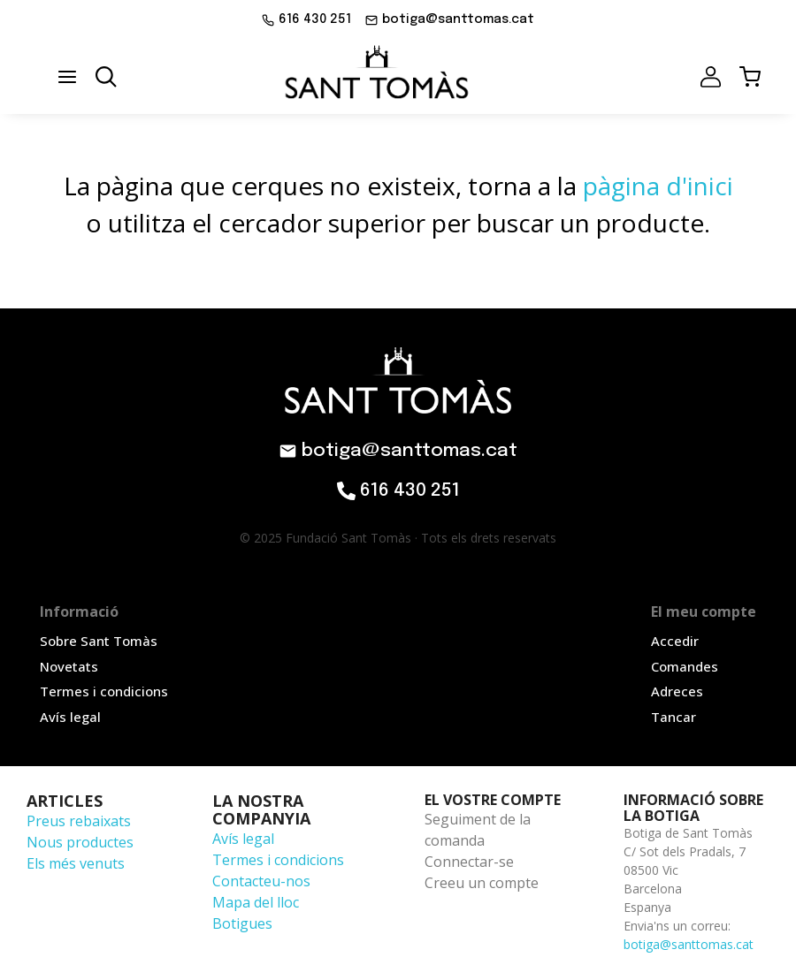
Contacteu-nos (261, 881)
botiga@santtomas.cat (689, 944)
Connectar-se (469, 861)
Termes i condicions (278, 860)
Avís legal (243, 838)
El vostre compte (493, 799)
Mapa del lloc (255, 902)
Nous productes (80, 842)
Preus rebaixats (79, 821)
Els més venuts (76, 863)
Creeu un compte (482, 883)
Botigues (242, 923)
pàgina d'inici (658, 185)
